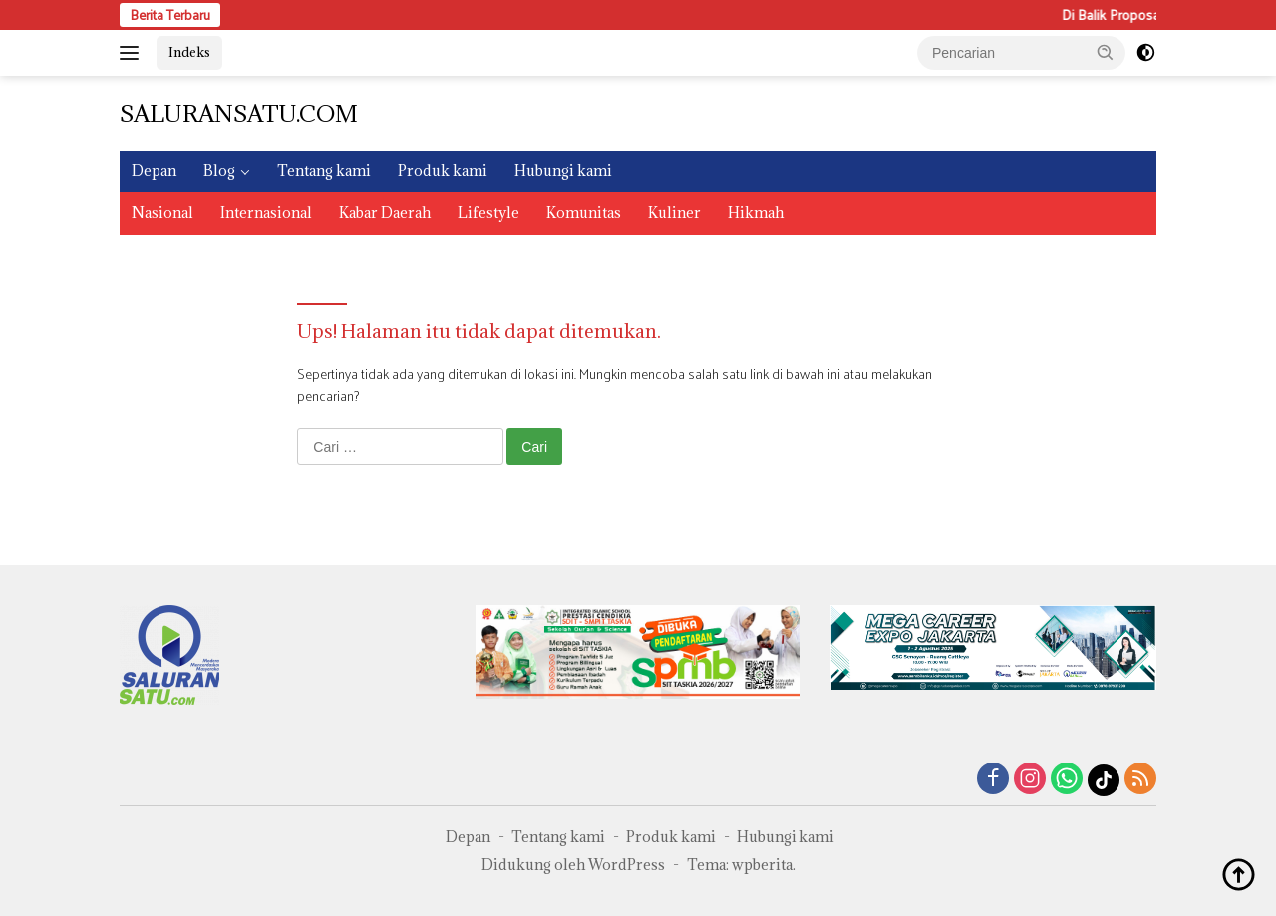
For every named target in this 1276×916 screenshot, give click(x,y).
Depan (154, 170)
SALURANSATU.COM (239, 113)
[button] (1105, 52)
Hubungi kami (563, 170)
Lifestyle (488, 212)
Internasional (266, 212)
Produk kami (442, 170)
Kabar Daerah (385, 212)
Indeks (189, 52)
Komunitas (583, 212)
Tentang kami (324, 170)
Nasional (162, 212)
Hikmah (756, 212)
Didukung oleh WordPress (573, 864)
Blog (219, 170)
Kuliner (674, 212)
